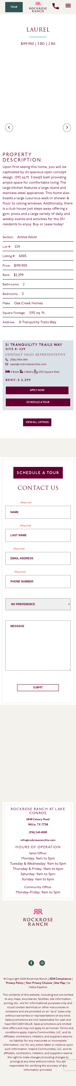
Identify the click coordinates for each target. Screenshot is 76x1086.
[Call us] (56, 6)
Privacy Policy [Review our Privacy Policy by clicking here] (15, 983)
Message (11, 616)
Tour (14, 7)
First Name (18, 502)
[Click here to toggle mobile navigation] (68, 5)
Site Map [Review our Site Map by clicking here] (59, 983)
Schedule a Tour (38, 402)
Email (14, 549)
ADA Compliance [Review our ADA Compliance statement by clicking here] (60, 979)
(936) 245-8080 (38, 832)
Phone (15, 572)
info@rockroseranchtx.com (38, 840)
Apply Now (37, 390)
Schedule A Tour (38, 473)
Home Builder (14, 594)
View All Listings (37, 422)
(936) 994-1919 (16, 359)
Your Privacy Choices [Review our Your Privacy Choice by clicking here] (39, 983)
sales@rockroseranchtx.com (26, 364)
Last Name (18, 526)
